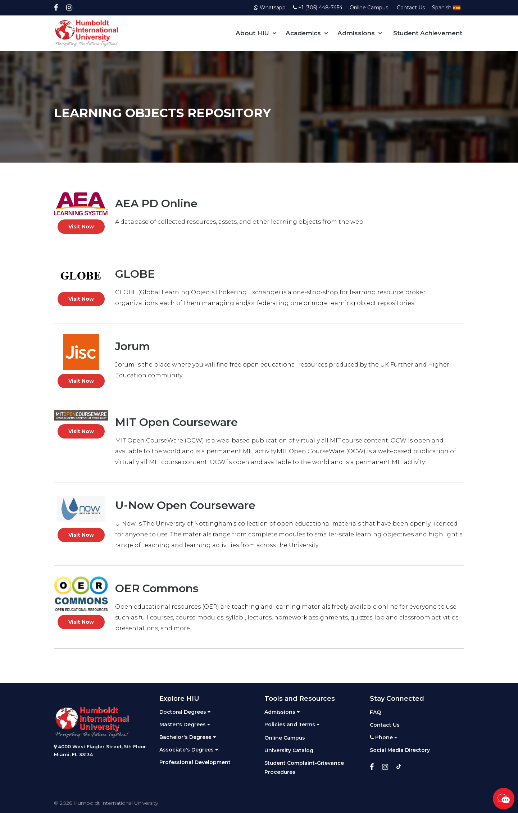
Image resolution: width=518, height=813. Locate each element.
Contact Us (411, 7)
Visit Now (81, 226)
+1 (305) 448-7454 (317, 7)
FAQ (375, 712)
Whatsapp (270, 7)
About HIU (252, 33)
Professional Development (195, 762)
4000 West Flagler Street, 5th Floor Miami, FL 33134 (100, 750)
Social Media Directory (400, 750)
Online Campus (370, 7)
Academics (303, 33)
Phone (383, 737)
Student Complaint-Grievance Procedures (304, 767)
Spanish (446, 7)
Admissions (356, 33)
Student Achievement (427, 33)
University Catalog (288, 750)
